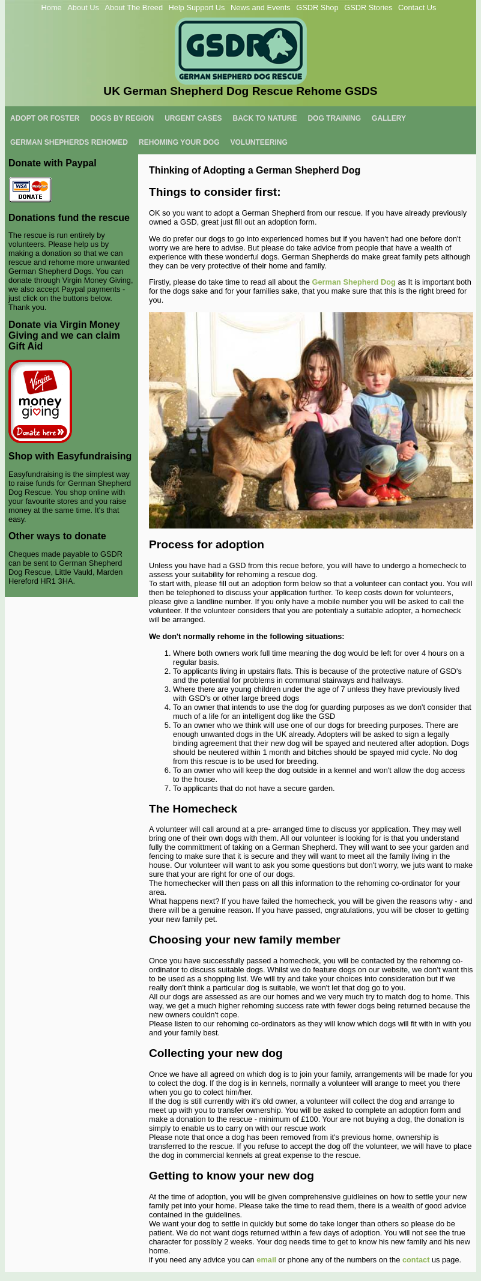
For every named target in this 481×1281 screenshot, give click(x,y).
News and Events (261, 7)
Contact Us (417, 7)
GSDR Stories (368, 7)
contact (417, 1259)
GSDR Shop (317, 7)
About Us (83, 7)
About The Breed (133, 7)
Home (51, 7)
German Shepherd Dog (354, 281)
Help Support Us (197, 7)
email (266, 1259)
